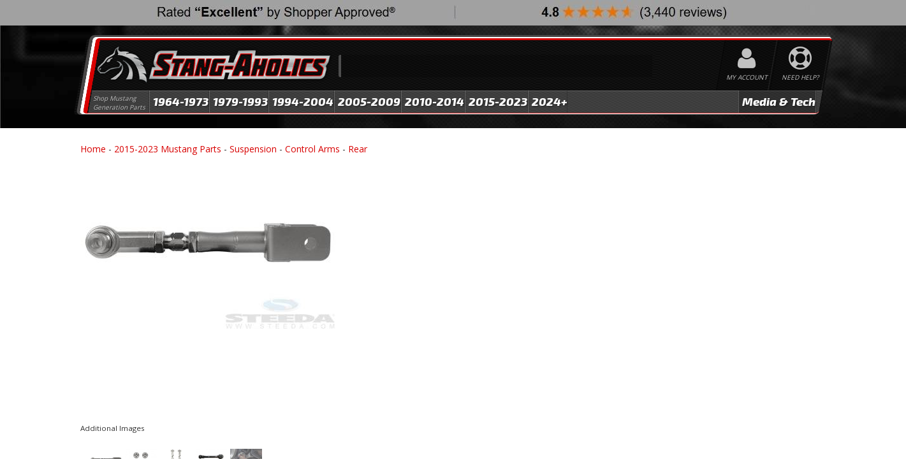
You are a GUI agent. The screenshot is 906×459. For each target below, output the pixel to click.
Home (93, 149)
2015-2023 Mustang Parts (167, 149)
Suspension (253, 149)
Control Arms (312, 149)
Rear (357, 149)
